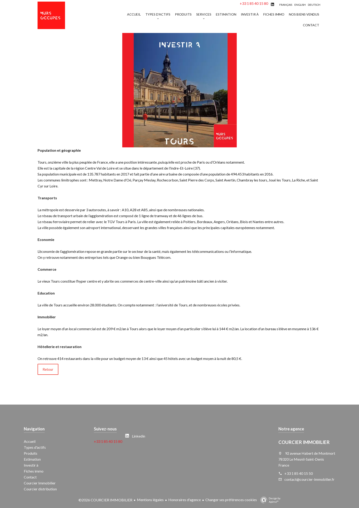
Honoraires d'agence (184, 499)
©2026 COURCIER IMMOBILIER (105, 500)
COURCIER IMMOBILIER (304, 442)
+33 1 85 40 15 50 (298, 473)
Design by (269, 500)
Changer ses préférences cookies (231, 499)
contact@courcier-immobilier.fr (309, 479)
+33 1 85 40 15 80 (254, 3)
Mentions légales (150, 499)
